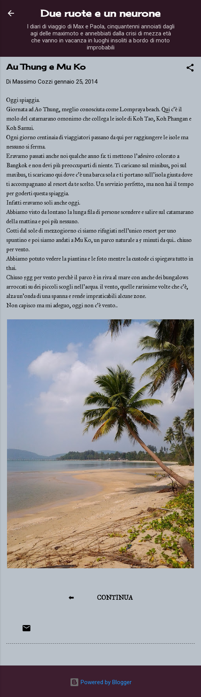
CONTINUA (115, 597)
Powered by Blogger (101, 682)
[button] (190, 69)
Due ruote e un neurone (100, 13)
